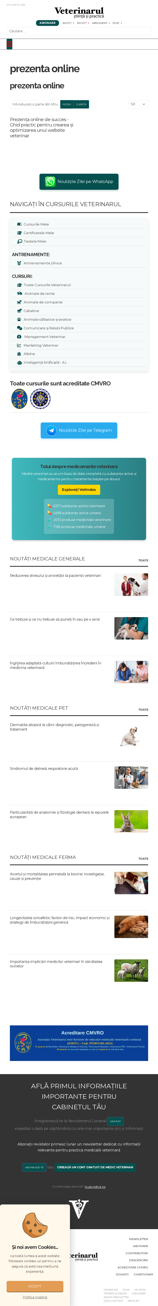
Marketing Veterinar (40, 345)
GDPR (126, 1289)
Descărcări (138, 1260)
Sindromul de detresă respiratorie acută (44, 768)
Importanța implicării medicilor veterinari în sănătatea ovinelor (56, 963)
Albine (28, 354)
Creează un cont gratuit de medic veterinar (95, 1167)
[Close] (66, 1207)
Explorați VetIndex (79, 489)
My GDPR (140, 1289)
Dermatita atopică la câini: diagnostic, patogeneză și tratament (54, 727)
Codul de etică (113, 1300)
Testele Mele (34, 241)
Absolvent (99, 22)
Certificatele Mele (38, 233)
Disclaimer (139, 1293)
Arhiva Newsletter (116, 1297)
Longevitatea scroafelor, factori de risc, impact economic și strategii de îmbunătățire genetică (59, 920)
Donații (122, 1274)
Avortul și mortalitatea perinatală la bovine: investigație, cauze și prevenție (57, 876)
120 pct (82, 22)
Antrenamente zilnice (42, 263)
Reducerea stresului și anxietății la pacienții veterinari (55, 575)
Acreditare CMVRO (133, 1267)
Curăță (81, 104)
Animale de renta (38, 293)
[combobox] (79, 31)
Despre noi (111, 1289)
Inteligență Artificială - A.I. (44, 362)
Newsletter (138, 1239)
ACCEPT (35, 1286)
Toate (143, 560)
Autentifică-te (95, 1186)
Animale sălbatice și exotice (46, 319)
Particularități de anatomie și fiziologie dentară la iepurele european (59, 814)
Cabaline (30, 311)
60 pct (67, 22)
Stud (116, 22)
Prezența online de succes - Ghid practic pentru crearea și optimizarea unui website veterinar (41, 127)
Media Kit (133, 1300)
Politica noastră (35, 1297)
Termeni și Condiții (115, 1293)
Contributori (137, 1253)
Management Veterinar (43, 336)
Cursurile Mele (35, 224)
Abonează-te (34, 1167)
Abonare (48, 23)
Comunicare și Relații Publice (48, 328)
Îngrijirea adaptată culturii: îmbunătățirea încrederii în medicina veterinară (55, 665)
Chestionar (143, 1274)
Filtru (67, 104)
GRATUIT (115, 1121)
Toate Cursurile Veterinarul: (46, 285)
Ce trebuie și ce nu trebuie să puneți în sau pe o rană (55, 619)
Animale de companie (42, 302)
